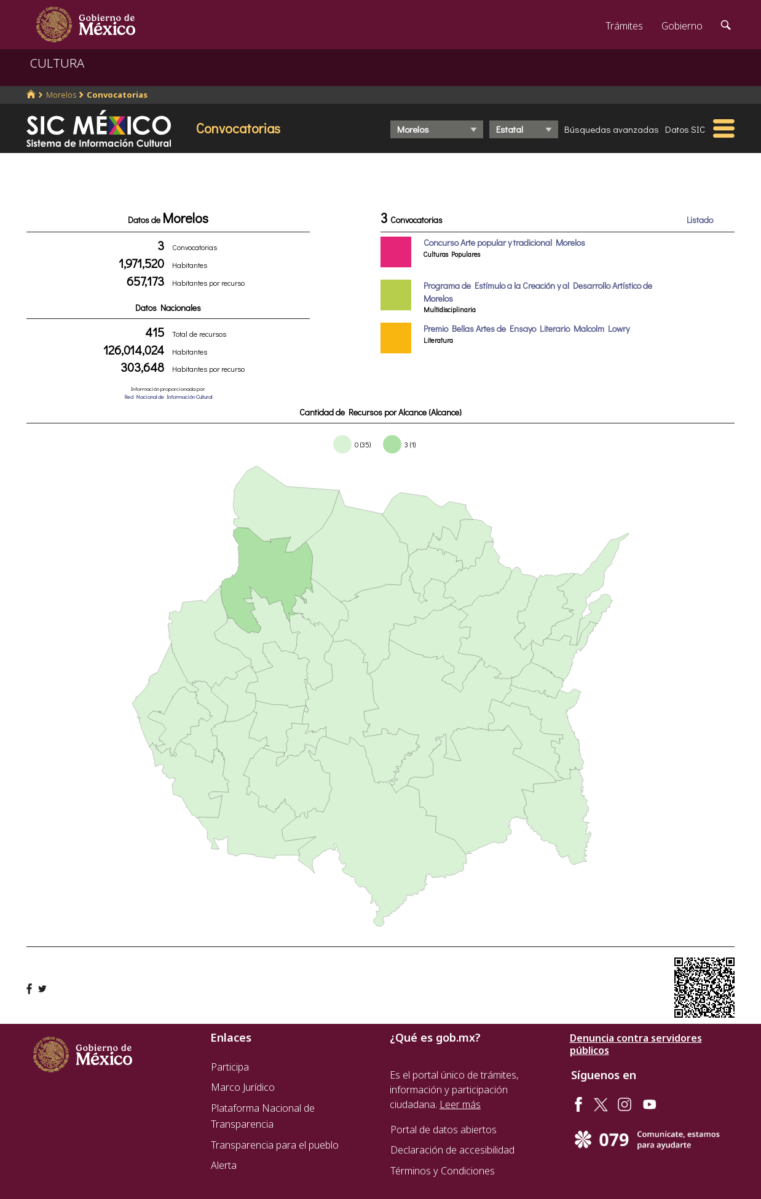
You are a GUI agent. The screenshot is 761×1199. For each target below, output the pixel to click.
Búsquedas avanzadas (611, 129)
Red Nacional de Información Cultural (168, 396)
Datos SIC (685, 129)
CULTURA (57, 63)
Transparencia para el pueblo (275, 1145)
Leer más (460, 1104)
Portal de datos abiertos (443, 1129)
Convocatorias (117, 94)
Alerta (224, 1165)
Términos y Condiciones (442, 1170)
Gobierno (682, 26)
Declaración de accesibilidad (452, 1150)
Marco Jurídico (243, 1087)
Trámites (624, 26)
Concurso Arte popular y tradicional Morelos (504, 242)
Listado (700, 220)
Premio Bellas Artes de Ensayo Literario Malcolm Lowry (526, 328)
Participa (230, 1067)
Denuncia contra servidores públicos (636, 1044)
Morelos (61, 94)
